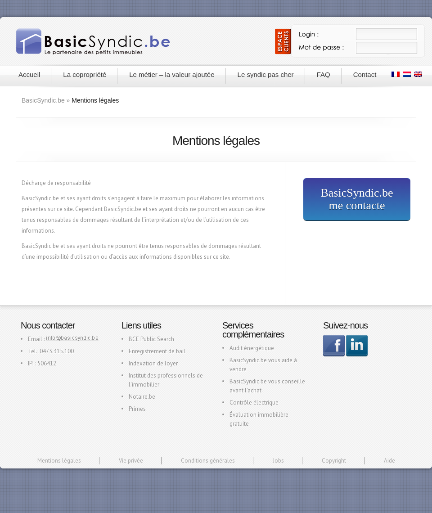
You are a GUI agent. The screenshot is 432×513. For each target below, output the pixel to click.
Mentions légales (59, 460)
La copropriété (84, 74)
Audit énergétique (252, 348)
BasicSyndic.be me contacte (356, 199)
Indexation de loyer (153, 363)
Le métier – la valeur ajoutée (171, 74)
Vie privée (131, 460)
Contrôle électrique (254, 402)
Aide (389, 460)
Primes (137, 409)
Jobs (278, 460)
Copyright (334, 460)
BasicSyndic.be (43, 100)
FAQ (323, 74)
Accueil (29, 74)
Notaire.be (142, 396)
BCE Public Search (151, 339)
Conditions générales (208, 460)
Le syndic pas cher (266, 74)
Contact (365, 74)
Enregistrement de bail (157, 351)
